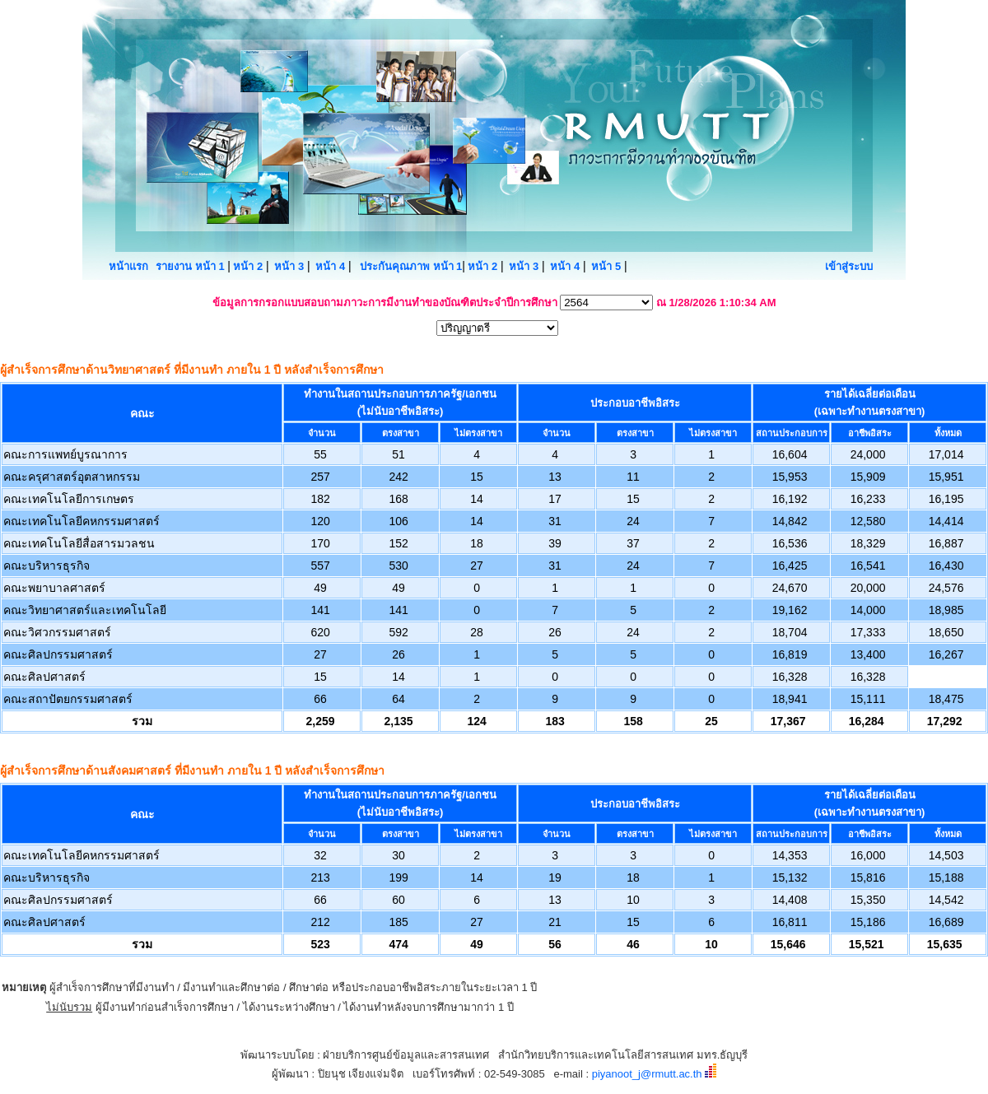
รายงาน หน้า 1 (191, 266)
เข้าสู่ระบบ (849, 266)
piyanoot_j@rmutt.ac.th (647, 1074)
